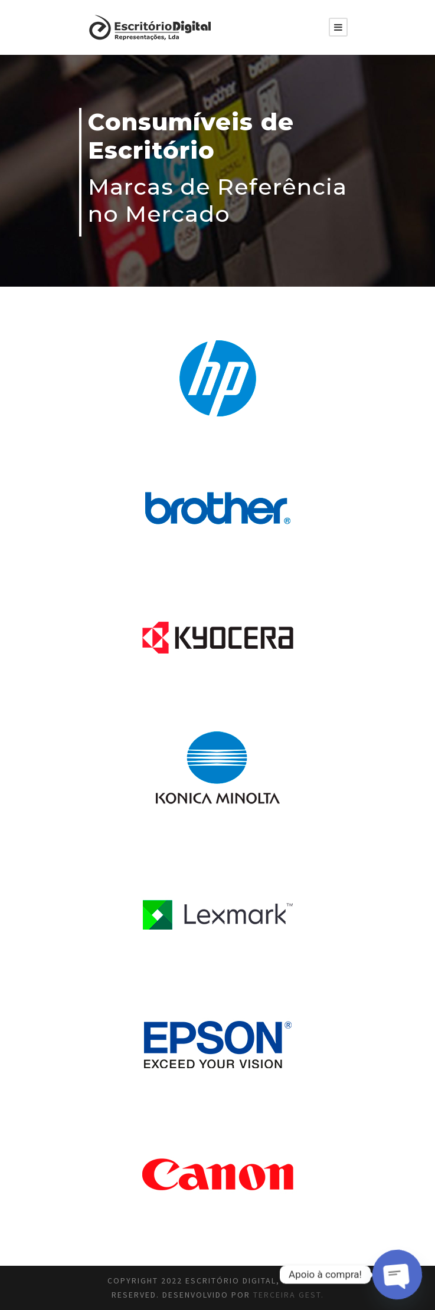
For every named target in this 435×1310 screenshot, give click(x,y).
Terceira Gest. (288, 1294)
